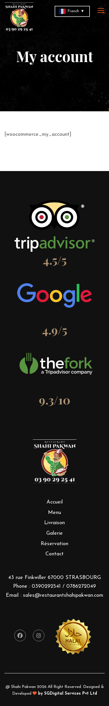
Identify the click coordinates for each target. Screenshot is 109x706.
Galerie (54, 533)
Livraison (54, 523)
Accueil (55, 502)
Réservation (54, 544)
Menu (54, 512)
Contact (54, 554)
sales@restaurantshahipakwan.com (63, 595)
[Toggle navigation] (101, 11)
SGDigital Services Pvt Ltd (70, 693)
